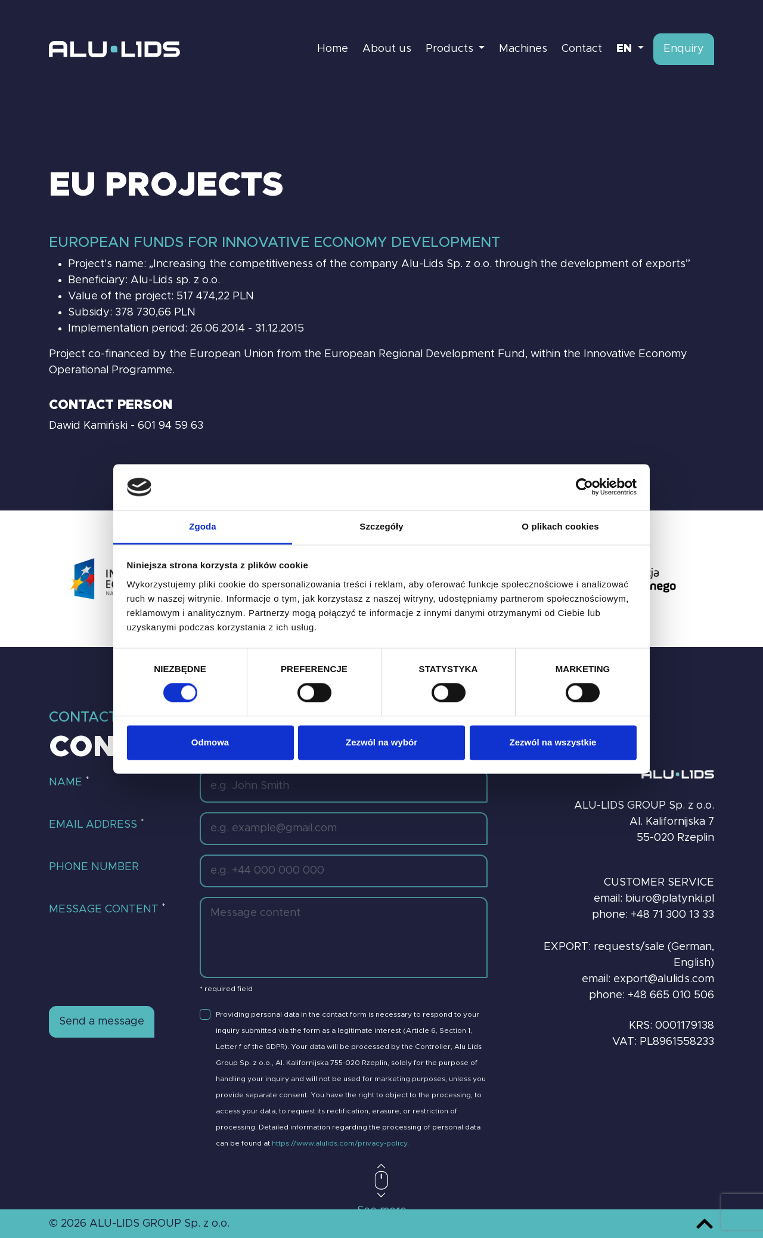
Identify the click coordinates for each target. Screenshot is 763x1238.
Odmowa (210, 742)
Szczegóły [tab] (381, 526)
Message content (107, 908)
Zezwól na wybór (381, 742)
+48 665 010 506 (671, 995)
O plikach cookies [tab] (560, 526)
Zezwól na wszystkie (553, 742)
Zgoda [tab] (202, 526)
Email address (96, 824)
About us (386, 49)
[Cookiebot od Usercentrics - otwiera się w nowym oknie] (584, 487)
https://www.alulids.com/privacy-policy (339, 1143)
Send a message (101, 1021)
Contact (582, 49)
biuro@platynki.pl (669, 898)
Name (69, 781)
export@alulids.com (663, 979)
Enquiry (683, 49)
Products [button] (451, 49)
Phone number (94, 867)
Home (332, 49)
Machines (523, 49)
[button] (630, 49)
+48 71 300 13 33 (672, 914)
